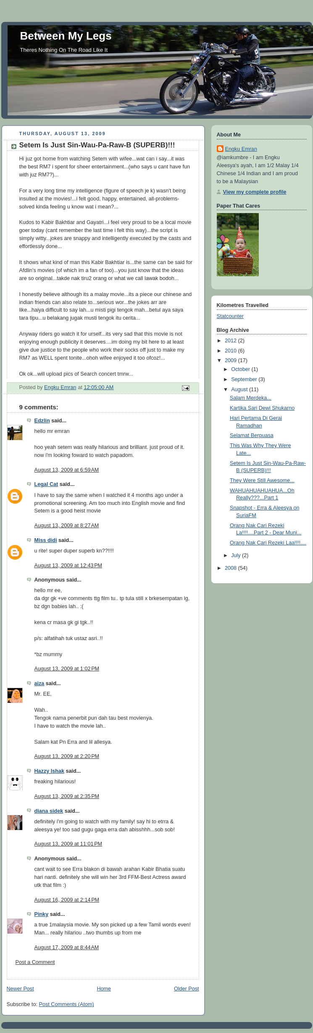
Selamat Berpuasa (252, 435)
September (244, 379)
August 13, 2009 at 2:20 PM (67, 756)
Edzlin (42, 421)
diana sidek (48, 811)
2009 (231, 360)
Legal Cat (46, 484)
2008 (231, 568)
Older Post (186, 989)
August (240, 389)
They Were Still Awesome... (262, 480)
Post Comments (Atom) (66, 1004)
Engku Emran (241, 149)
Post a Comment (35, 962)
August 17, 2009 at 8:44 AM (66, 947)
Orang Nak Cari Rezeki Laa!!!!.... (268, 543)
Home (104, 989)
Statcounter (230, 316)
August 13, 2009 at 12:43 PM (68, 566)
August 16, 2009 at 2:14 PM (67, 900)
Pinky (41, 914)
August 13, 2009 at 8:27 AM (66, 526)
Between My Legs (66, 35)
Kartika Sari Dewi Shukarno (262, 408)
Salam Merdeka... (250, 398)
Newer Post (20, 989)
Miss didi (45, 540)
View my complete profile (255, 192)
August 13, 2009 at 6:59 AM (66, 470)
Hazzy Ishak (49, 771)
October (241, 369)
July (236, 555)
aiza (39, 683)
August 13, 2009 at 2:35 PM (67, 796)
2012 (231, 341)
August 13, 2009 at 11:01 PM (68, 844)
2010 (231, 351)
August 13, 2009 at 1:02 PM (67, 669)
